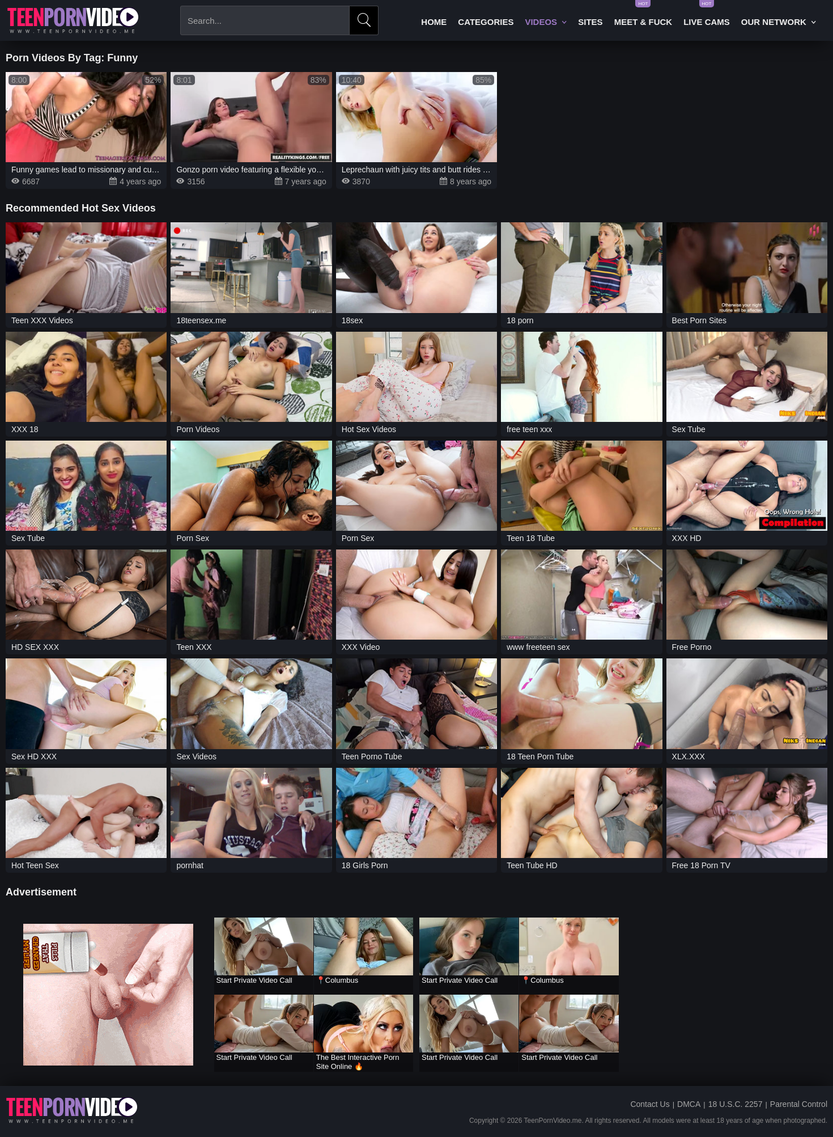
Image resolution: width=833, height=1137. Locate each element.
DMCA (688, 1104)
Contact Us (649, 1104)
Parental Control (798, 1104)
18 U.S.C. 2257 (735, 1104)
